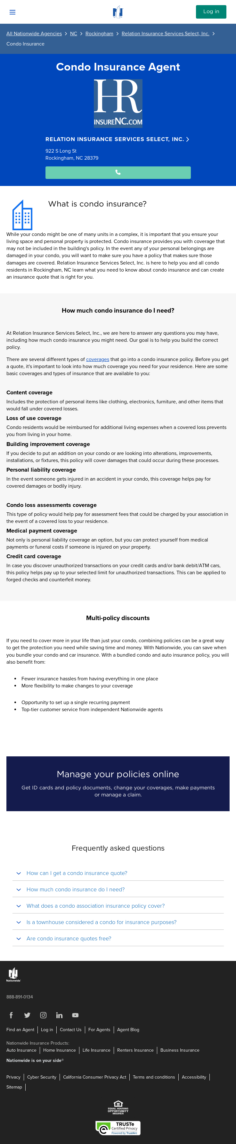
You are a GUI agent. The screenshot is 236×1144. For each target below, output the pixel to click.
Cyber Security (41, 1077)
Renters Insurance (135, 1050)
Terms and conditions (154, 1077)
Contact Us (71, 1029)
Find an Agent (20, 1029)
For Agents (99, 1029)
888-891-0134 (19, 997)
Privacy (13, 1077)
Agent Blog (128, 1029)
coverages (97, 359)
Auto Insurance (21, 1050)
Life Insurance (96, 1050)
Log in (211, 11)
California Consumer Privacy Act (94, 1077)
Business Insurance (179, 1050)
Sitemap (14, 1087)
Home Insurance (59, 1050)
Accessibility (194, 1077)
